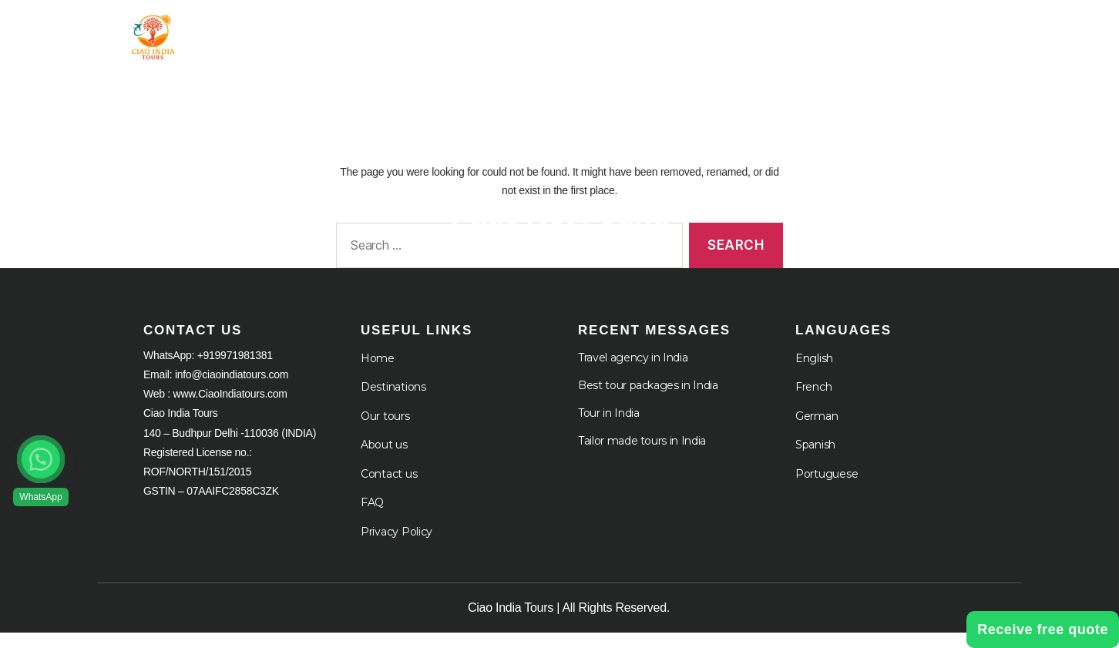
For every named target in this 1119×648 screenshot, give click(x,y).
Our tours (385, 431)
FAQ (372, 518)
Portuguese (826, 489)
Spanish (815, 460)
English (814, 374)
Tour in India (459, 32)
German (816, 431)
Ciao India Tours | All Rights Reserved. (569, 623)
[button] (41, 459)
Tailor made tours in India (642, 456)
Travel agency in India (632, 373)
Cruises (794, 32)
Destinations (393, 402)
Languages (907, 32)
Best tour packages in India (648, 401)
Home (363, 32)
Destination (588, 32)
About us (384, 460)
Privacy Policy (396, 547)
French (813, 402)
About (697, 32)
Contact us (389, 489)
